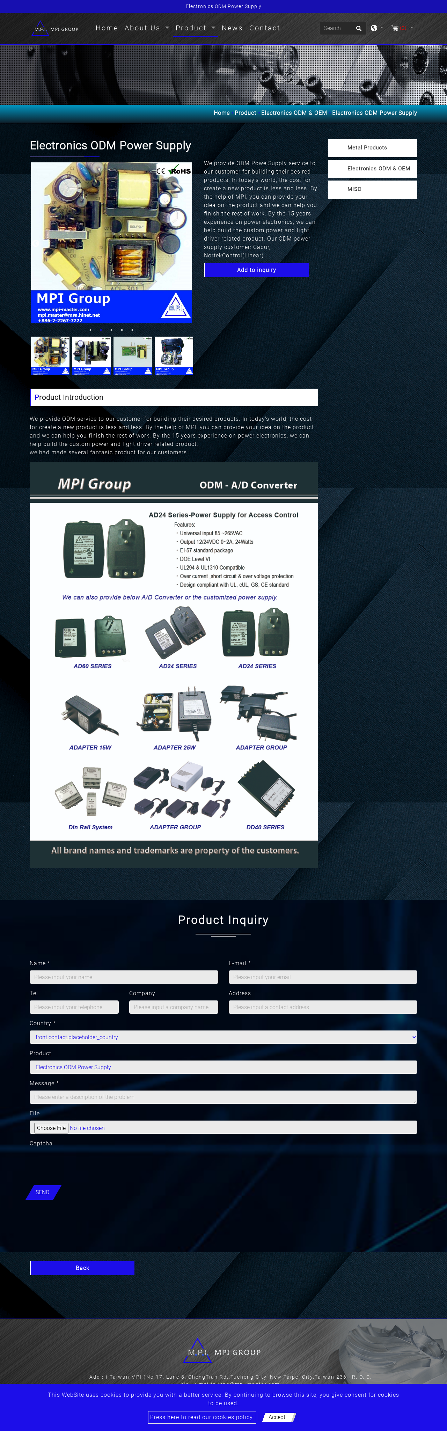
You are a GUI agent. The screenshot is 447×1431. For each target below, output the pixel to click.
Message (44, 1083)
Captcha (41, 1143)
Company (142, 993)
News (232, 28)
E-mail (240, 963)
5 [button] (132, 329)
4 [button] (121, 329)
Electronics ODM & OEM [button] (378, 169)
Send (42, 1192)
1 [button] (90, 329)
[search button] (357, 30)
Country (43, 1023)
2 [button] (100, 329)
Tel (34, 993)
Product (245, 113)
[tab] (372, 148)
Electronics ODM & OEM (294, 113)
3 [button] (111, 329)
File (35, 1113)
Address (240, 993)
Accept (277, 1417)
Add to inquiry (256, 270)
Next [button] (186, 243)
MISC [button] (354, 189)
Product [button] (193, 28)
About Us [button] (144, 28)
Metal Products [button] (367, 148)
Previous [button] (34, 243)
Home (108, 27)
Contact (264, 28)
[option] (111, 243)
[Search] (343, 28)
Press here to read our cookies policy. (202, 1417)
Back (82, 1268)
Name (40, 963)
